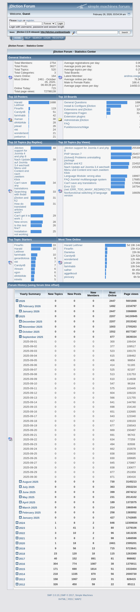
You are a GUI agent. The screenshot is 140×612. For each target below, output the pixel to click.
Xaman (18, 119)
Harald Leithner (19, 104)
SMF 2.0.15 (53, 595)
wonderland (21, 133)
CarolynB (19, 111)
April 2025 (28, 502)
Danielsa (69, 252)
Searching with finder (20, 193)
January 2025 (31, 517)
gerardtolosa (21, 258)
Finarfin (18, 108)
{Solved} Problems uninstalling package (82, 159)
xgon (17, 272)
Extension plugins (74, 116)
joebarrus (20, 136)
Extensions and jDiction (78, 109)
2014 (22, 574)
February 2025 (31, 512)
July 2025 (28, 487)
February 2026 (31, 306)
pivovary (69, 276)
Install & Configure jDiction (80, 105)
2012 (22, 584)
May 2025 (28, 497)
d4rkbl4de (20, 122)
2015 (22, 569)
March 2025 (29, 507)
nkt (16, 129)
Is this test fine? (20, 227)
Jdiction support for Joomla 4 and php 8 (20, 152)
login (19, 20)
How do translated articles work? (20, 208)
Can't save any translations (80, 183)
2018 (22, 553)
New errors (21, 221)
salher (67, 269)
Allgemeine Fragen (75, 113)
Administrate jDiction (76, 120)
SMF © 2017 (67, 595)
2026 (22, 301)
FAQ (67, 123)
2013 (22, 579)
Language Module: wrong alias (82, 175)
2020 (22, 543)
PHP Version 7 (73, 153)
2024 (22, 523)
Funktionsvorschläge (76, 127)
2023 (22, 527)
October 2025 (31, 331)
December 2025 (32, 321)
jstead (17, 126)
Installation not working (21, 233)
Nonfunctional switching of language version (85, 194)
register (30, 20)
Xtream (18, 268)
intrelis (18, 279)
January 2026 (31, 311)
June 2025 (28, 492)
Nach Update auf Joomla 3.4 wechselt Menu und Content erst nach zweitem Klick (22, 169)
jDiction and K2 (21, 199)
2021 (22, 538)
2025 (22, 316)
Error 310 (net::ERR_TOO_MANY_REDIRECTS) (87, 188)
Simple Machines (84, 595)
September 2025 (32, 337)
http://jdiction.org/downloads (55, 32)
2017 (22, 558)
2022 (22, 533)
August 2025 (30, 481)
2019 (22, 548)
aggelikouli (70, 273)
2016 (22, 563)
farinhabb (20, 115)
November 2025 (32, 326)
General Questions (75, 102)
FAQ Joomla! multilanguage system (85, 179)
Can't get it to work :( (22, 217)
